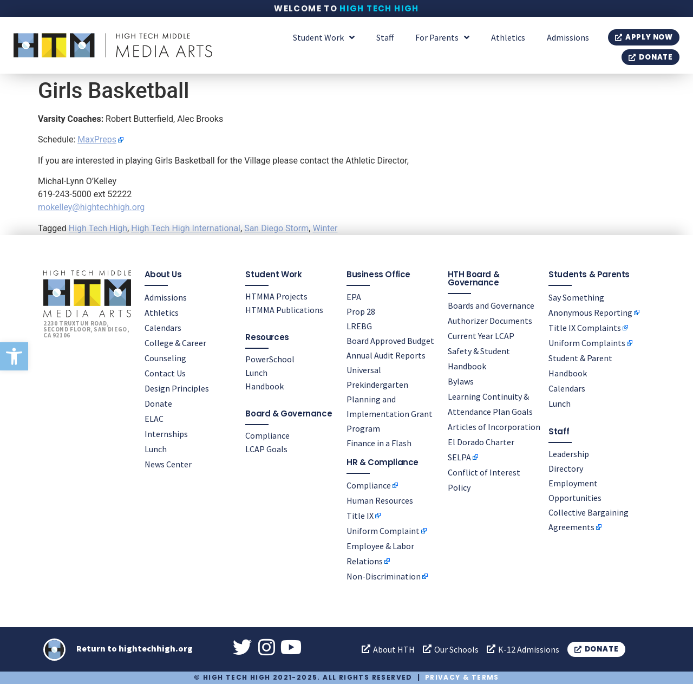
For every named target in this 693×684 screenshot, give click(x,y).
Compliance (267, 435)
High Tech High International (185, 228)
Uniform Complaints (586, 342)
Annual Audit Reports (386, 355)
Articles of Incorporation (494, 426)
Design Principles (177, 388)
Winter (324, 228)
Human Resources (379, 500)
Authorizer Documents (490, 320)
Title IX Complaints (584, 327)
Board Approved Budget (390, 340)
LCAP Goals (266, 449)
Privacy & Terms (462, 677)
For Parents (442, 37)
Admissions (568, 37)
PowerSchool (270, 359)
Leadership (568, 453)
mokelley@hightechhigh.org (91, 207)
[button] (14, 356)
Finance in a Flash (378, 443)
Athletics (508, 37)
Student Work (324, 37)
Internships (166, 433)
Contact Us (165, 373)
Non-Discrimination (383, 576)
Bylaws (461, 381)
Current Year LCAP (481, 335)
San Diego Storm (276, 228)
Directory (565, 468)
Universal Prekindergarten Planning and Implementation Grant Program (389, 399)
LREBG (359, 326)
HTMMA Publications (284, 309)
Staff (385, 37)
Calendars (163, 327)
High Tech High (379, 8)
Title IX (360, 515)
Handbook (264, 386)
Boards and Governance (491, 305)
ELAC (154, 418)
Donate (158, 403)
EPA (353, 296)
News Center (168, 464)
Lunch (156, 449)
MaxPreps (96, 139)
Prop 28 (360, 311)
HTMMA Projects (276, 296)
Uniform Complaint (383, 530)
